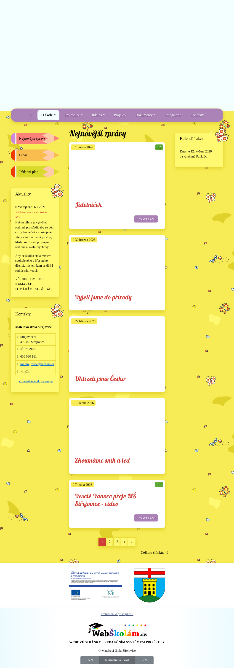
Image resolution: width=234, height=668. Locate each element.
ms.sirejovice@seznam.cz (37, 364)
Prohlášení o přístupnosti (117, 614)
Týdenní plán (28, 172)
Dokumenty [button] (144, 115)
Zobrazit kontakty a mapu (36, 381)
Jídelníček (88, 205)
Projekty (120, 115)
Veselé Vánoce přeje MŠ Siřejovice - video (105, 500)
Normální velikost (117, 660)
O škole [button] (47, 115)
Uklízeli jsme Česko (100, 379)
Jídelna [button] (97, 115)
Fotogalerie (173, 115)
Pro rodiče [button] (72, 115)
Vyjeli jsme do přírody (103, 297)
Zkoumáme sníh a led (102, 460)
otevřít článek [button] (146, 219)
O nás (23, 155)
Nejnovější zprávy (32, 138)
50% (90, 660)
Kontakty (197, 115)
